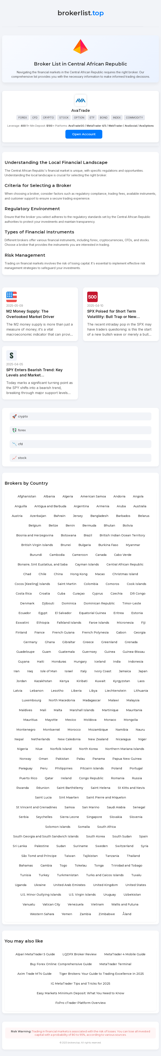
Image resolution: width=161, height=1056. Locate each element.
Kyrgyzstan (121, 681)
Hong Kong (78, 574)
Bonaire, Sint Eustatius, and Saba (43, 565)
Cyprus (97, 594)
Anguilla (21, 506)
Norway (25, 759)
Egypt (42, 613)
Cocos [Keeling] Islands (32, 584)
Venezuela (75, 905)
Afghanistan (27, 496)
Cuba (61, 594)
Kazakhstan (43, 681)
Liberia (76, 691)
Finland (21, 633)
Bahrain (59, 516)
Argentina (81, 506)
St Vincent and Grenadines (36, 807)
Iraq (30, 671)
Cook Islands (136, 584)
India (117, 662)
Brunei (66, 545)
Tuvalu (136, 875)
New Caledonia (69, 739)
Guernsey (89, 652)
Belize (53, 526)
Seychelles (44, 817)
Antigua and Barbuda (50, 506)
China (58, 574)
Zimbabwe (107, 914)
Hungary (80, 662)
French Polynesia (95, 633)
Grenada (131, 642)
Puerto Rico (28, 778)
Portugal (136, 768)
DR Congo (137, 594)
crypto (23, 417)
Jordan (21, 681)
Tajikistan (90, 856)
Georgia (139, 633)
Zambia (85, 914)
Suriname (80, 846)
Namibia (122, 730)
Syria (144, 846)
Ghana (50, 642)
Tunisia (25, 875)
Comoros (112, 584)
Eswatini (22, 623)
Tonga (99, 866)
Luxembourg (31, 701)
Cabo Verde (122, 555)
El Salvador (63, 613)
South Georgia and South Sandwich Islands (46, 836)
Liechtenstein (115, 691)
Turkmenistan (67, 875)
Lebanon (36, 691)
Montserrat (51, 730)
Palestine (41, 846)
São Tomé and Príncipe (39, 856)
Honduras (59, 662)
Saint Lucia (43, 798)
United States (135, 885)
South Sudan (122, 836)
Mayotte (51, 720)
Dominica (69, 603)
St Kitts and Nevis (131, 788)
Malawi (113, 701)
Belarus (143, 516)
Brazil (88, 535)
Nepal (18, 739)
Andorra (119, 496)
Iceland (99, 662)
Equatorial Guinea (92, 613)
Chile (42, 574)
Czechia (116, 594)
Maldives (25, 710)
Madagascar (92, 701)
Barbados (123, 516)
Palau (81, 759)
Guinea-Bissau (134, 652)
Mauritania (134, 710)
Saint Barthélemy (70, 788)
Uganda (20, 885)
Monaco (110, 720)
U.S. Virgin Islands (82, 895)
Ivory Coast (102, 671)
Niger (142, 739)
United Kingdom (105, 885)
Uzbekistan (132, 895)
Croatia (44, 594)
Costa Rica (24, 594)
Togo (63, 866)
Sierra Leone (69, 817)
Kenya (64, 681)
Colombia (91, 584)
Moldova (90, 720)
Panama (98, 759)
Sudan (61, 846)
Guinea (109, 652)
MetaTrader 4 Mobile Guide (124, 955)
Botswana (68, 535)
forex (22, 430)
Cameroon (80, 555)
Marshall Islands (82, 710)
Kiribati (82, 681)
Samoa (70, 807)
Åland (126, 914)
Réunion (42, 788)
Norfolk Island (60, 749)
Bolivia (128, 526)
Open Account (84, 134)
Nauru (140, 730)
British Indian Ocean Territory (122, 535)
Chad (27, 574)
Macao (100, 574)
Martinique (110, 710)
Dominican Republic (99, 603)
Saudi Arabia (116, 807)
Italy (83, 671)
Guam (46, 652)
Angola (138, 496)
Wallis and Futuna (124, 905)
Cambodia (57, 555)
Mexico (70, 720)
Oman (43, 759)
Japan (142, 671)
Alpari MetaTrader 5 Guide (35, 955)
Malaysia (132, 701)
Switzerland (124, 846)
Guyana (23, 662)
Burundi (36, 555)
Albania (49, 496)
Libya (93, 691)
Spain (143, 836)
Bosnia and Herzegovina (34, 535)
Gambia (46, 866)
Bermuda (89, 526)
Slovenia (136, 817)
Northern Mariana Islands (124, 749)
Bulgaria (84, 545)
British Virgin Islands (37, 545)
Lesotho (57, 691)
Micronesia (125, 623)
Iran (16, 671)
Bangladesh (99, 516)
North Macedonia (62, 701)
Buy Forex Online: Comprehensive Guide (61, 964)
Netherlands (40, 739)
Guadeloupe (25, 652)
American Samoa (93, 496)
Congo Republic (91, 778)
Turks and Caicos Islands (105, 875)
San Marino (90, 807)
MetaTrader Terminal (115, 964)
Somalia (84, 827)
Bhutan (109, 526)
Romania (117, 778)
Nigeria (22, 749)
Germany (30, 642)
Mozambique (98, 730)
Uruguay (109, 895)
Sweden (101, 846)
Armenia (102, 506)
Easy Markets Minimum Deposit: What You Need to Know (80, 993)
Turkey (44, 875)
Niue (39, 749)
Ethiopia (42, 623)
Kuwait (100, 681)
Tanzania (112, 856)
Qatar (49, 778)
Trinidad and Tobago (126, 866)
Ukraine (40, 885)
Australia (139, 506)
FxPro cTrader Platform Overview (80, 1003)
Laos (141, 681)
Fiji (143, 623)
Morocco (74, 730)
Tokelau (81, 866)
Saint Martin (67, 584)
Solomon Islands (57, 827)
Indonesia (135, 662)
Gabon (121, 633)
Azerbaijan (38, 516)
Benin (70, 526)
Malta (58, 710)
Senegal (139, 807)
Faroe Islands (99, 623)
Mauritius (30, 720)
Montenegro (25, 730)
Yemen (67, 914)
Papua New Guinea (127, 759)
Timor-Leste (131, 603)
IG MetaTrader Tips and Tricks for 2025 (80, 984)
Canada (100, 555)
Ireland (66, 778)
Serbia (24, 817)
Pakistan (62, 759)
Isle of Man (48, 671)
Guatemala (66, 652)
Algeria (67, 496)
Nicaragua (123, 739)
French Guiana (63, 633)
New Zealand (98, 739)
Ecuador (24, 613)
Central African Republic (124, 565)
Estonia (137, 613)
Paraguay (25, 768)
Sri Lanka (20, 846)
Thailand (133, 856)
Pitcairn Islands (92, 768)
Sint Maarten (69, 798)
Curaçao (79, 594)
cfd (20, 444)
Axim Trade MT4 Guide (34, 974)
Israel (69, 671)
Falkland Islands (69, 623)
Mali (43, 710)
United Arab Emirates (69, 885)
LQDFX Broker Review (79, 955)
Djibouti (48, 603)
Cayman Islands (87, 565)
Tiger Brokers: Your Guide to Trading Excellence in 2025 (101, 974)
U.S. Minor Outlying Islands (40, 895)
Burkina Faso (108, 545)
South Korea (95, 836)
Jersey (78, 516)
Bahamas (26, 866)
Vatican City (51, 905)
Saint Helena (100, 788)
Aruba (121, 506)
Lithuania (141, 691)
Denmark (27, 603)
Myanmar (133, 545)
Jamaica (125, 671)
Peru (43, 768)
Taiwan (69, 856)
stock (22, 458)
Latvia (17, 691)
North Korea (88, 749)
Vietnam (97, 905)
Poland (116, 768)
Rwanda (22, 788)
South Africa (106, 827)
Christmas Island (125, 574)
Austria (17, 516)
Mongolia (131, 720)
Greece (88, 642)
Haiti (40, 662)
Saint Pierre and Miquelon (106, 798)
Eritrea (118, 613)
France (39, 633)
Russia (137, 778)
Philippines (64, 768)
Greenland (109, 642)
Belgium (35, 526)
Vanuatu (29, 905)
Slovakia (116, 817)
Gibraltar (68, 642)
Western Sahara (42, 914)
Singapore (94, 817)
